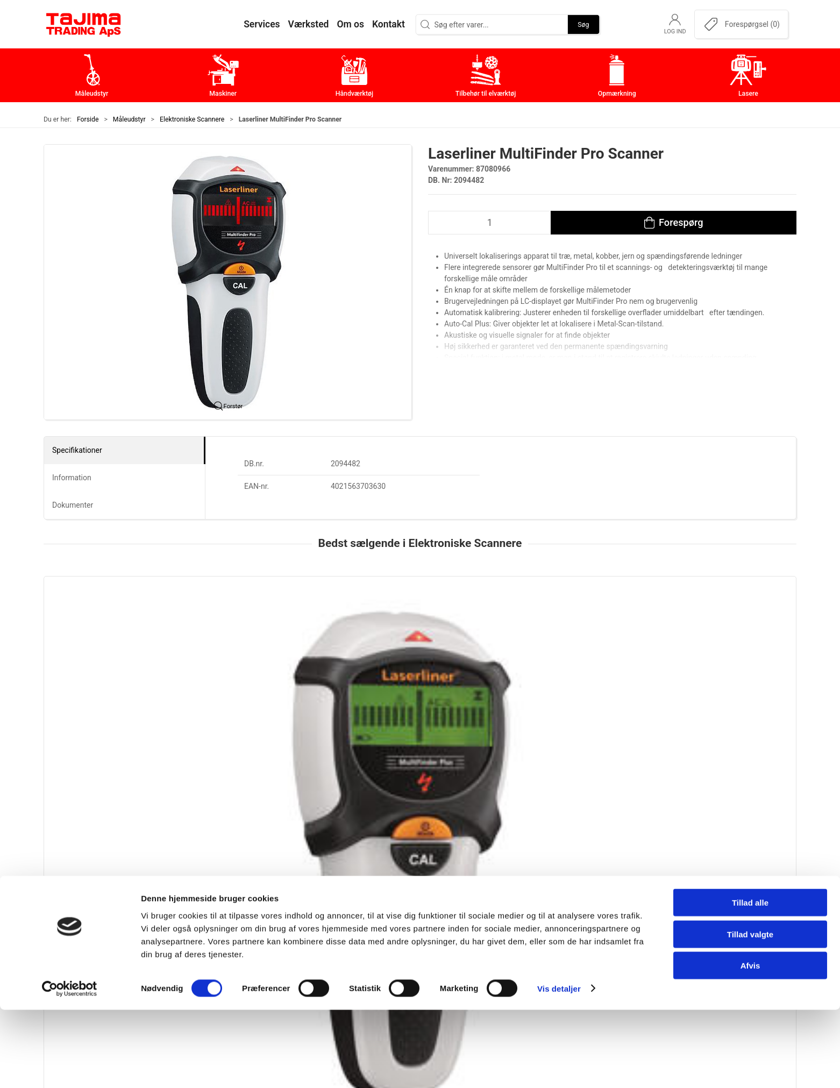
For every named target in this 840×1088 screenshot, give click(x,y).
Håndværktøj (339, 923)
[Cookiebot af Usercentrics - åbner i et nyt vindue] (70, 1067)
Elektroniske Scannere (192, 119)
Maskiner (332, 906)
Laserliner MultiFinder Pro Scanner (415, 698)
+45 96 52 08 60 (204, 953)
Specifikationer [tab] (77, 450)
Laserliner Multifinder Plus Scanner (112, 698)
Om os (578, 889)
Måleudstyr (129, 119)
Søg (583, 24)
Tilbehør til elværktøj (354, 939)
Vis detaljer (559, 1066)
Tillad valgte (750, 1012)
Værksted (584, 923)
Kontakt (580, 906)
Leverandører (591, 939)
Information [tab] (71, 477)
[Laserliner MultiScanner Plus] (267, 632)
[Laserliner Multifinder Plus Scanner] (115, 632)
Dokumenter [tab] (72, 505)
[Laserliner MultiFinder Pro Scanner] (420, 632)
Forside (88, 119)
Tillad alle (750, 980)
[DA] (84, 24)
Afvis (750, 1043)
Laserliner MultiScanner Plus (253, 698)
